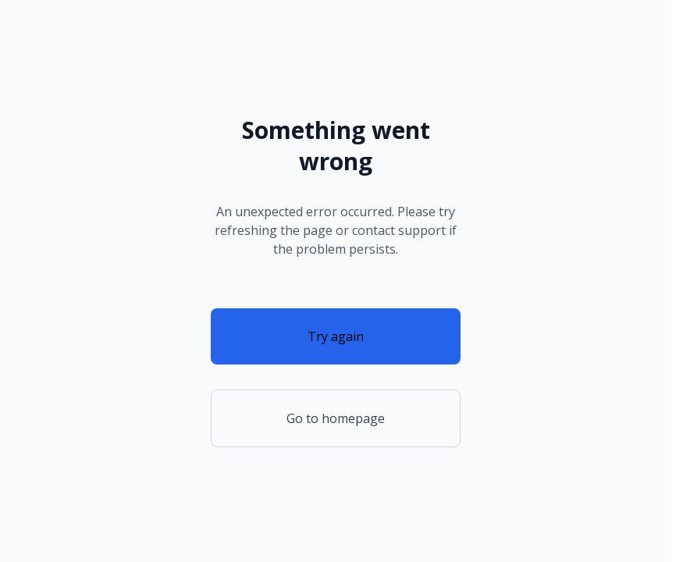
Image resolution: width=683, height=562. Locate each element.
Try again (336, 336)
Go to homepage (335, 418)
